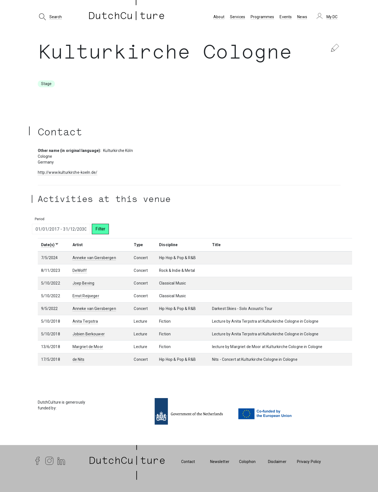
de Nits (79, 359)
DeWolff (80, 270)
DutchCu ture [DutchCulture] (127, 17)
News (302, 17)
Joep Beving (84, 283)
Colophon (247, 461)
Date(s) (50, 245)
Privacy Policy (309, 461)
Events (286, 17)
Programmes (262, 17)
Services (237, 17)
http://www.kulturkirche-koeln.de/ (68, 172)
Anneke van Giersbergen (94, 258)
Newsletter (219, 461)
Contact (188, 461)
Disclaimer (277, 461)
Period (40, 219)
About (218, 17)
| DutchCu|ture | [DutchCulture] (127, 462)
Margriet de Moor (88, 346)
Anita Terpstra (85, 321)
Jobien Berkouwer (89, 334)
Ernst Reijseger (86, 296)
